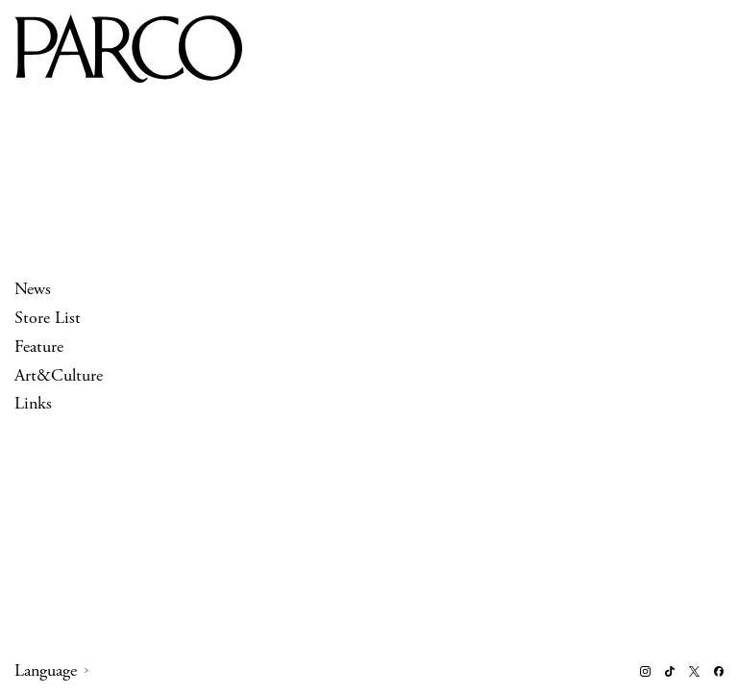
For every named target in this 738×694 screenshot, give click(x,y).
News (32, 289)
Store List (47, 318)
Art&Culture (58, 375)
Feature (38, 346)
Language (45, 671)
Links (33, 404)
